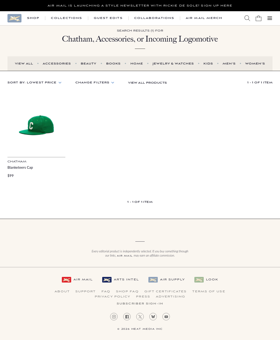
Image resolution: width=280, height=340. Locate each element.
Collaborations (154, 18)
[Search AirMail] (247, 18)
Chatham (16, 161)
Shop (33, 18)
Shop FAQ (127, 291)
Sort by (32, 82)
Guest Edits (108, 18)
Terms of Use (208, 291)
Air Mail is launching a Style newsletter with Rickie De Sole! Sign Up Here (140, 5)
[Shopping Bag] (258, 18)
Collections (66, 18)
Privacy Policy (112, 296)
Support (85, 291)
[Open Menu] (270, 18)
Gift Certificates (165, 291)
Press (143, 296)
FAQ (106, 291)
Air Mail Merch (204, 18)
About (62, 291)
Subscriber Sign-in (140, 303)
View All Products (147, 83)
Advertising (170, 296)
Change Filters (92, 82)
